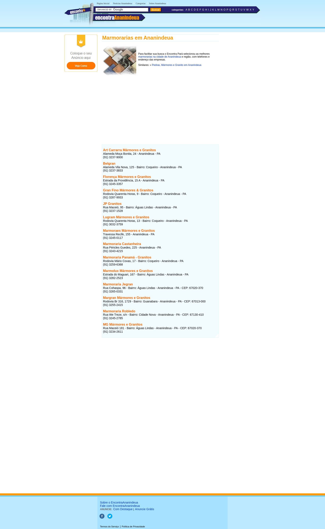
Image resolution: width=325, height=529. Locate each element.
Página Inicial (103, 3)
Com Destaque (122, 509)
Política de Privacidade (133, 526)
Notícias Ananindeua (122, 3)
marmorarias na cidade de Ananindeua (159, 56)
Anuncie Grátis (144, 509)
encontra (117, 17)
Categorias (141, 3)
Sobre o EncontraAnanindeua (119, 502)
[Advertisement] (160, 105)
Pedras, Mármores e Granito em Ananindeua (176, 65)
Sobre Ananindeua (157, 3)
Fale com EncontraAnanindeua (120, 505)
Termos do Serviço (109, 526)
